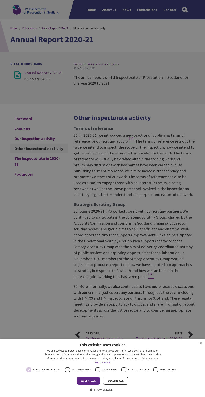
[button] (102, 390)
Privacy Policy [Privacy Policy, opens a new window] (102, 362)
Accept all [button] (88, 380)
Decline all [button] (116, 380)
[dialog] (102, 368)
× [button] (200, 343)
